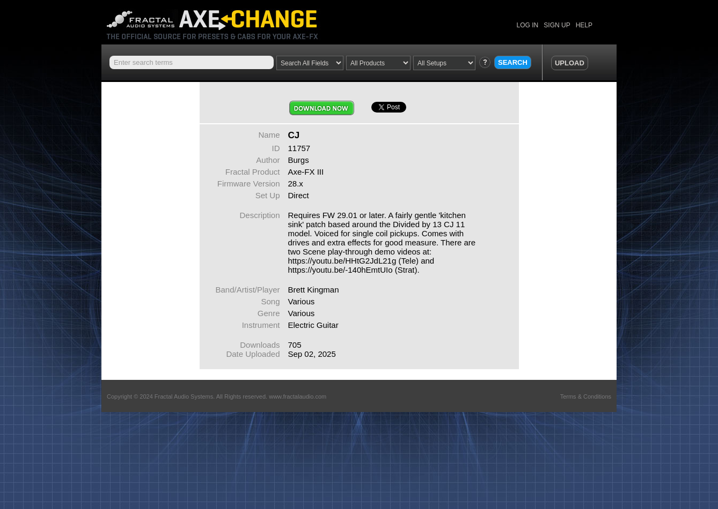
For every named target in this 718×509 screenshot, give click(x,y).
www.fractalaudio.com (297, 396)
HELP (584, 25)
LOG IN (528, 25)
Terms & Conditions (585, 396)
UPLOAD (569, 63)
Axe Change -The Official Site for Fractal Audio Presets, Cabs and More (220, 20)
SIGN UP (557, 25)
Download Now (321, 108)
